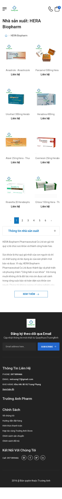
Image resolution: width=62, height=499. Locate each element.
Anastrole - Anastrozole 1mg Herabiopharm (28, 70)
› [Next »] (51, 220)
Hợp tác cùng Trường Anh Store (17, 431)
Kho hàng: (8, 384)
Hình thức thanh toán (12, 425)
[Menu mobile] (4, 9)
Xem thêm (29, 294)
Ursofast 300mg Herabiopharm (22, 114)
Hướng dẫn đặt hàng (12, 420)
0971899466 (16, 374)
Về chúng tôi (8, 415)
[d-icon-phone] (50, 9)
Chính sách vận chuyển (13, 436)
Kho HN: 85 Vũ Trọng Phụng (27, 384)
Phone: (6, 374)
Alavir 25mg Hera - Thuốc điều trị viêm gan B (28, 158)
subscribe (48, 346)
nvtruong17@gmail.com (21, 379)
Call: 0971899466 (10, 458)
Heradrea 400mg (46, 114)
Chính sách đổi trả (10, 441)
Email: (5, 379)
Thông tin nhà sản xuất (23, 231)
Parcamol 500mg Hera (47, 70)
